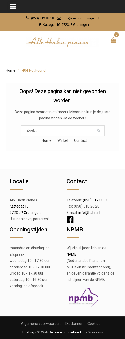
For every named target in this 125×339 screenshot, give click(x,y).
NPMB (72, 254)
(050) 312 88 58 (42, 18)
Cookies (93, 323)
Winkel (62, 140)
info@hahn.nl (89, 213)
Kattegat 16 (19, 206)
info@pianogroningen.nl (81, 18)
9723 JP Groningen (25, 213)
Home (47, 140)
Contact (80, 140)
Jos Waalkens (92, 332)
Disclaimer (74, 323)
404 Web (41, 332)
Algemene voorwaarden (41, 323)
